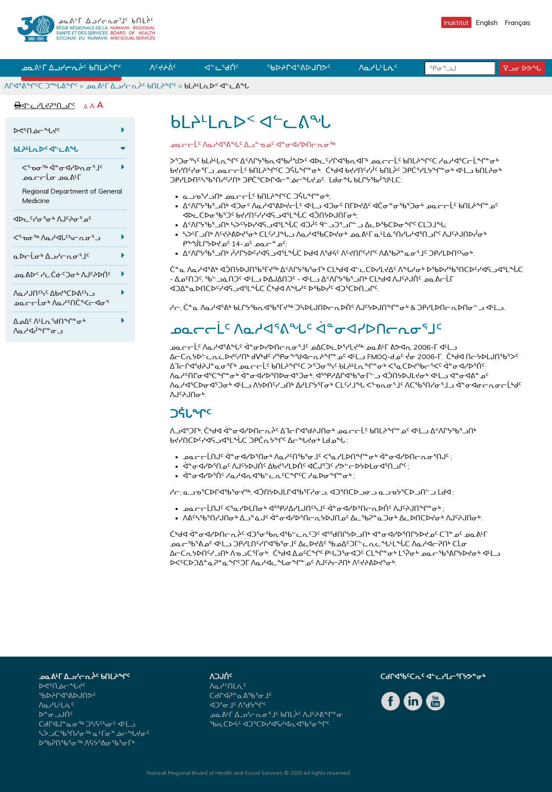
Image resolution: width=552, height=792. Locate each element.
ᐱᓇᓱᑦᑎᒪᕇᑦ (228, 686)
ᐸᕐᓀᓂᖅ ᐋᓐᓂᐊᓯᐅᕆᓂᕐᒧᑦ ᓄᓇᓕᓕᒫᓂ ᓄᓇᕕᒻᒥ (62, 172)
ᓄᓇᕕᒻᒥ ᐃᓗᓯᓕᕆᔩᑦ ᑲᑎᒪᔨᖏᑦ (71, 67)
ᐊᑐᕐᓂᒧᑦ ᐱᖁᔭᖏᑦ (238, 705)
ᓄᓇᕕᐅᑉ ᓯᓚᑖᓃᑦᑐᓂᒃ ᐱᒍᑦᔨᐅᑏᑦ (62, 274)
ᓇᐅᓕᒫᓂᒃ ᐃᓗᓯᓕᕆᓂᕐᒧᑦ (51, 256)
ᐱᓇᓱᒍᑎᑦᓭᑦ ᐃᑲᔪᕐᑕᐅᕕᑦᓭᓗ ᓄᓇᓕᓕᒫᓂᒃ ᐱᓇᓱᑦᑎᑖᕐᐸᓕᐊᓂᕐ (61, 298)
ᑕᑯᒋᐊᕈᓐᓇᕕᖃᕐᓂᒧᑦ (241, 695)
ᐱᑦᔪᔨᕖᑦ (163, 67)
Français (517, 22)
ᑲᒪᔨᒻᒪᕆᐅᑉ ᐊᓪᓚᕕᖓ (45, 149)
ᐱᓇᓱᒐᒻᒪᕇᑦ (378, 67)
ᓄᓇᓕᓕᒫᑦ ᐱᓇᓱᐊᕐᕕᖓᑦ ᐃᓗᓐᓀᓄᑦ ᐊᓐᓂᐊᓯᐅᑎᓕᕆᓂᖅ (253, 144)
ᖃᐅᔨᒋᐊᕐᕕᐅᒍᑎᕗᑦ (299, 67)
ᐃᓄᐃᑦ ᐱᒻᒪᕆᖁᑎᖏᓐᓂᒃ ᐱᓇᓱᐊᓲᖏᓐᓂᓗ (49, 326)
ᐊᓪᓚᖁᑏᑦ (221, 67)
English (487, 22)
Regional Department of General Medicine (72, 196)
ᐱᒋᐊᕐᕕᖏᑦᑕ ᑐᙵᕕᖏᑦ (41, 85)
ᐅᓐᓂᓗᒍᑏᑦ (56, 714)
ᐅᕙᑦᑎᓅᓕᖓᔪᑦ (36, 130)
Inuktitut (456, 22)
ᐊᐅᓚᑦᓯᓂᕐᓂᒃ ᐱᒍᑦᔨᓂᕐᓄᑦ (52, 219)
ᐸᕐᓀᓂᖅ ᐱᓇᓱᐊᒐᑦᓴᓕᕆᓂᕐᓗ (56, 237)
